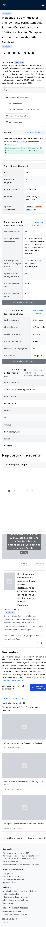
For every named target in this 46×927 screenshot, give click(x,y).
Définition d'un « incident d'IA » (16, 853)
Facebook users (10, 145)
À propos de (7, 873)
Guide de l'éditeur (10, 882)
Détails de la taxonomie (37, 223)
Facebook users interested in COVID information (21, 148)
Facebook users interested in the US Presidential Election (22, 152)
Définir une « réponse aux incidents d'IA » (20, 856)
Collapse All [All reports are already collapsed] (39, 564)
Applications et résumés (13, 879)
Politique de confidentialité (14, 915)
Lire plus (38, 643)
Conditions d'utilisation (13, 912)
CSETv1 (38, 207)
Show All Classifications (23, 302)
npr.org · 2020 (10, 609)
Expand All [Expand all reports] (25, 564)
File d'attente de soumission (15, 897)
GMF (28, 210)
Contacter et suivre (10, 876)
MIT (35, 210)
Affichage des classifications (15, 900)
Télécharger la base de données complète (20, 864)
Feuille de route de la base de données (19, 859)
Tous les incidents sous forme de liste (19, 891)
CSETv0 (30, 207)
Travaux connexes (10, 862)
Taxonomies (7, 903)
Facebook (20, 142)
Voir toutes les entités (34, 132)
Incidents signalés (10, 894)
